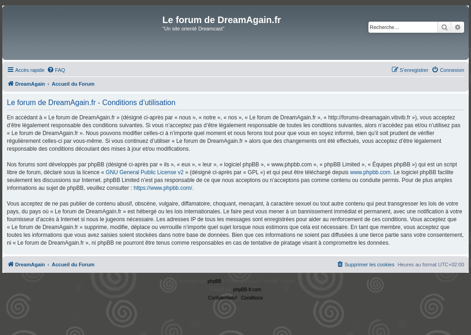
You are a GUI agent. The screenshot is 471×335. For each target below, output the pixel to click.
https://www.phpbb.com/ (162, 188)
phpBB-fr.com (247, 289)
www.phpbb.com (370, 172)
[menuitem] (56, 70)
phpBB (214, 281)
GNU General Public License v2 (145, 172)
